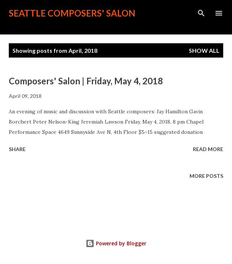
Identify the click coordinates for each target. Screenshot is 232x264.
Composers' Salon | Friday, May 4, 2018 (86, 81)
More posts (206, 176)
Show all (204, 50)
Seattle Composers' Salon (72, 13)
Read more (208, 149)
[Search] (201, 13)
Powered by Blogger (116, 243)
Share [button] (17, 149)
